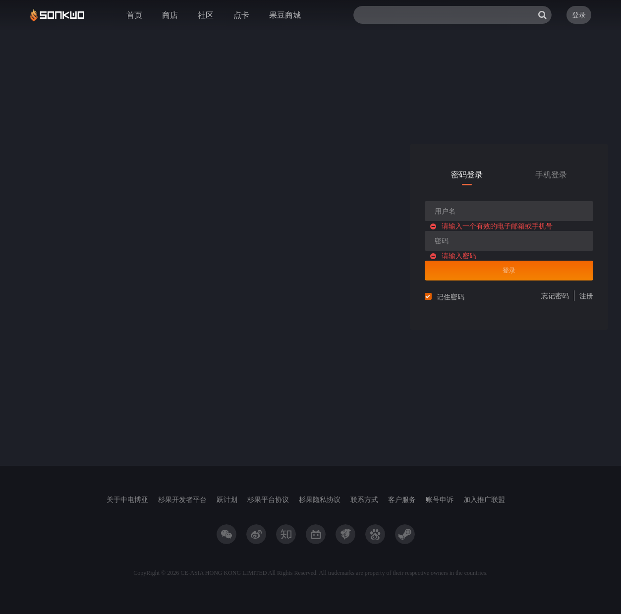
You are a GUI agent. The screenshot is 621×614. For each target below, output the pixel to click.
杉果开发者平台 (182, 499)
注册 (586, 295)
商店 (170, 15)
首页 (134, 15)
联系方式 (364, 499)
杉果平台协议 (268, 499)
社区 (206, 15)
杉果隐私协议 (319, 499)
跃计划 (227, 499)
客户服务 (402, 499)
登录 (579, 14)
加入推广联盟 (484, 499)
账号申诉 (439, 499)
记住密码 (450, 296)
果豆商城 (285, 15)
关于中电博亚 (127, 499)
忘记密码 (555, 295)
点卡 (241, 15)
